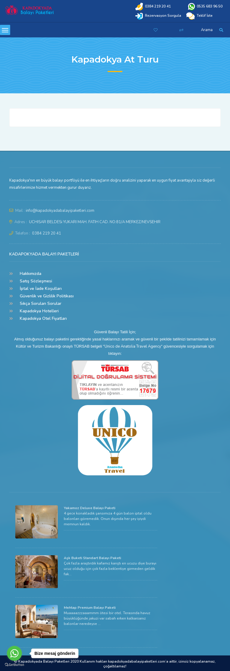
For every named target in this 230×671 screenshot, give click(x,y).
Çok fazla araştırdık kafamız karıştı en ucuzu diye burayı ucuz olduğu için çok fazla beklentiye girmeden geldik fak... (110, 566)
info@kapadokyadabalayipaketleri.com (60, 210)
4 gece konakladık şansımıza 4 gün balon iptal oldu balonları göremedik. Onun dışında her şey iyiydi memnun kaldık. (108, 516)
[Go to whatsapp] (14, 653)
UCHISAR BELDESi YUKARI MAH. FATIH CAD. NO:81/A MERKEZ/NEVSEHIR (95, 222)
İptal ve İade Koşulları (41, 288)
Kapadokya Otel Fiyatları (43, 318)
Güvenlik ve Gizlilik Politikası (47, 296)
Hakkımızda (30, 273)
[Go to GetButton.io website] (14, 665)
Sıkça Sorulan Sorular (40, 303)
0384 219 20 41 (46, 233)
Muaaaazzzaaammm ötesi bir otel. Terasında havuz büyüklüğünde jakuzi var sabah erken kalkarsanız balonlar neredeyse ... (107, 615)
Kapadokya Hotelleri (39, 311)
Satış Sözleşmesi (36, 281)
